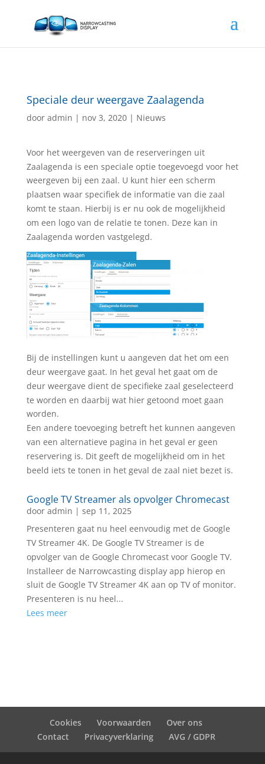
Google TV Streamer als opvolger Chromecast (128, 499)
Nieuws (151, 117)
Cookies (65, 722)
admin (60, 117)
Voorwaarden (124, 722)
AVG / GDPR (192, 736)
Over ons (184, 722)
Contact (53, 736)
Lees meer (47, 612)
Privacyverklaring (118, 736)
